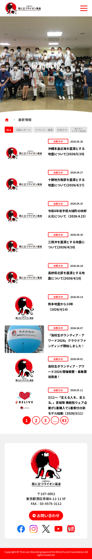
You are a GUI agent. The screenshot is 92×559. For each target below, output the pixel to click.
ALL (9, 130)
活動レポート (23, 130)
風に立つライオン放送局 (79, 129)
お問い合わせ (48, 515)
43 (64, 420)
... (55, 420)
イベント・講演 (44, 130)
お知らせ (62, 130)
